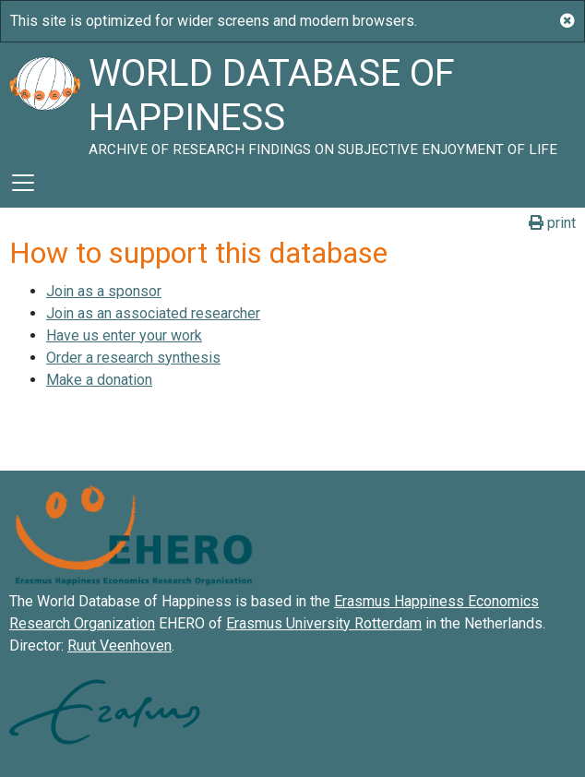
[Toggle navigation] (23, 182)
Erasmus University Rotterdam (324, 623)
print (552, 223)
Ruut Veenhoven (119, 645)
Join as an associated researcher (153, 313)
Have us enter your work (124, 335)
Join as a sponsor (103, 291)
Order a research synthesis (133, 357)
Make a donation (99, 379)
